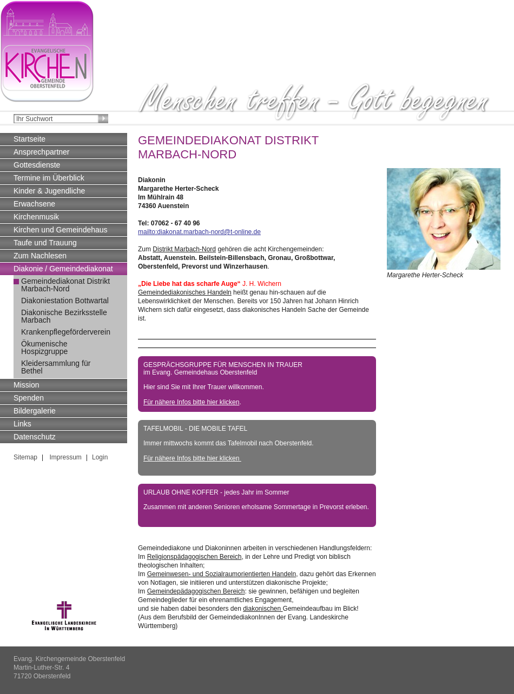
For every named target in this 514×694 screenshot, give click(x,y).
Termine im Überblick (49, 178)
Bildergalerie (35, 410)
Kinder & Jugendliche (49, 190)
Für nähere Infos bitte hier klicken (191, 402)
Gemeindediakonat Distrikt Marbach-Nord (65, 285)
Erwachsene (34, 203)
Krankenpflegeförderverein (65, 332)
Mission (26, 385)
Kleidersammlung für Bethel (55, 367)
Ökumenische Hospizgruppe (44, 347)
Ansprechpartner (42, 152)
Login (100, 457)
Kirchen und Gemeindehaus (61, 229)
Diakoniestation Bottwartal (65, 300)
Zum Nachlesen (40, 255)
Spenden (29, 397)
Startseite (29, 139)
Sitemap (25, 457)
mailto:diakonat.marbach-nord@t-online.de (199, 232)
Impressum (65, 457)
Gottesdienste (37, 165)
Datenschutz (35, 436)
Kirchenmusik (36, 216)
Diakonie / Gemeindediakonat (63, 268)
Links (22, 423)
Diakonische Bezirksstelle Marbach (64, 316)
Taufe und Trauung (45, 242)
